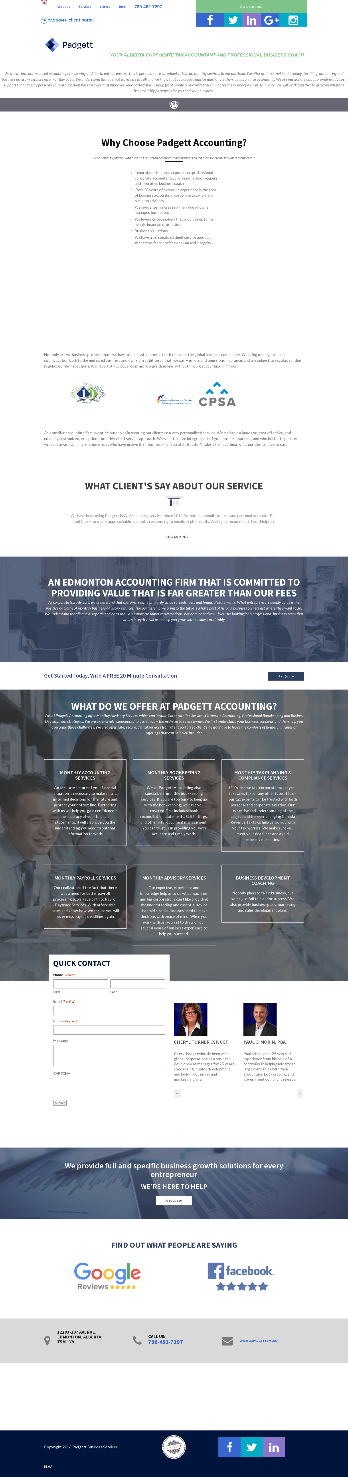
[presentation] (87, 1086)
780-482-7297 (148, 6)
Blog (122, 6)
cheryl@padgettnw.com (258, 1341)
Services (85, 6)
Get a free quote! (251, 6)
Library (105, 6)
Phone (65, 1021)
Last (113, 992)
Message (60, 1040)
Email (64, 1001)
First (57, 992)
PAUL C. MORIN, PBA (264, 1042)
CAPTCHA (61, 1073)
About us (63, 6)
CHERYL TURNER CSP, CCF (201, 1042)
